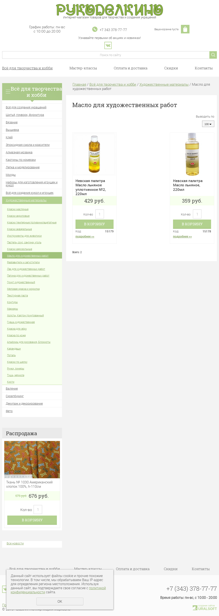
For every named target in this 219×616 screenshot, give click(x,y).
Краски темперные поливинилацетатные (31, 222)
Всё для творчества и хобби (27, 68)
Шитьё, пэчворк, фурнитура (25, 115)
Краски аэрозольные (19, 249)
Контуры (12, 302)
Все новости (15, 543)
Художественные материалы (26, 200)
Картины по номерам (21, 160)
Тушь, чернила (15, 375)
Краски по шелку (17, 361)
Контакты (204, 68)
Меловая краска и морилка (23, 288)
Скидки (171, 68)
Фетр (9, 411)
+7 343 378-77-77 (113, 29)
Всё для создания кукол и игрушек (29, 193)
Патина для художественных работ (28, 275)
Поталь (11, 355)
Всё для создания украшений (26, 107)
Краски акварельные (19, 229)
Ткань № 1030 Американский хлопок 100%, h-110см (29, 484)
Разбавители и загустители (23, 262)
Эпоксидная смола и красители (28, 145)
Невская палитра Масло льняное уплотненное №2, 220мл (90, 187)
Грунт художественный (21, 282)
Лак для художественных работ (26, 269)
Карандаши (14, 348)
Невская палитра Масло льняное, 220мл (188, 185)
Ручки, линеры (15, 368)
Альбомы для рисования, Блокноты (28, 342)
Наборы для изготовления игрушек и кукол (32, 183)
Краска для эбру (17, 328)
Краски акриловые (18, 215)
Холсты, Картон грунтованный (25, 315)
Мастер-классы (83, 68)
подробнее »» (84, 236)
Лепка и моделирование (23, 167)
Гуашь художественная (21, 322)
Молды (11, 175)
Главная (79, 84)
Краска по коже (16, 335)
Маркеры (12, 308)
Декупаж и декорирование (24, 403)
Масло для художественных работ (28, 255)
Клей (9, 137)
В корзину (32, 519)
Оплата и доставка (130, 68)
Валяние (12, 388)
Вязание (12, 122)
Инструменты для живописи (24, 235)
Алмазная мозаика (19, 152)
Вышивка (12, 130)
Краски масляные (17, 209)
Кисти (10, 381)
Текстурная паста (17, 295)
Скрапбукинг (15, 396)
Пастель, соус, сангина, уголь (24, 242)
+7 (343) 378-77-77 (191, 588)
